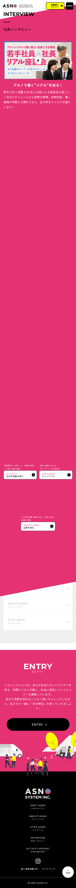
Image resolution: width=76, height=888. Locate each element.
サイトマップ (48, 869)
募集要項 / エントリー (55, 5)
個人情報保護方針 (29, 869)
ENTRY (39, 724)
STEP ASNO (16, 621)
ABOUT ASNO (18, 605)
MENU (69, 6)
